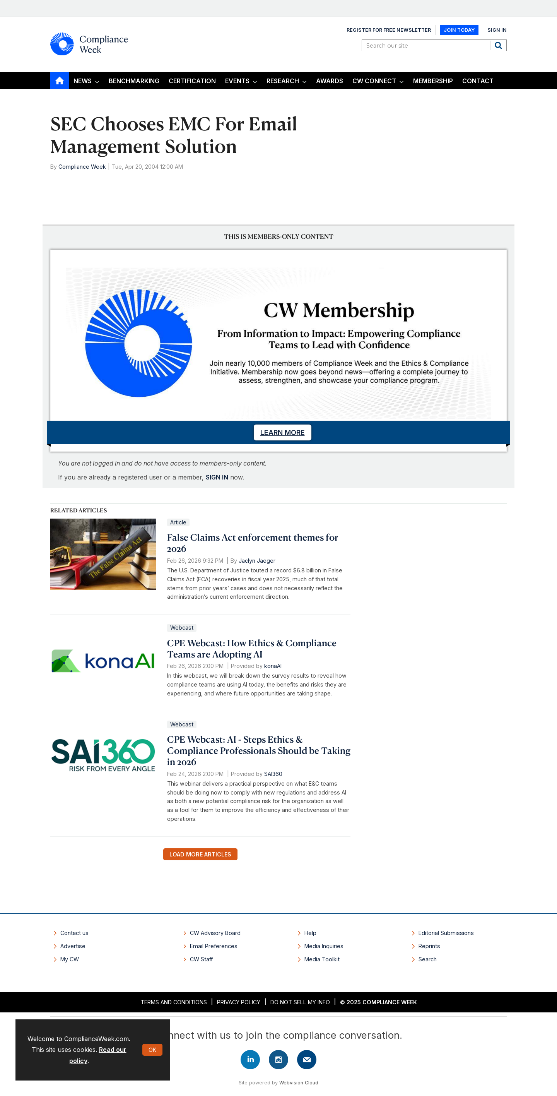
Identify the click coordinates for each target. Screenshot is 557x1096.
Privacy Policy (238, 1002)
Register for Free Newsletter (389, 30)
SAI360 (273, 774)
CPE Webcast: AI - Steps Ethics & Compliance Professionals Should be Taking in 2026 (258, 750)
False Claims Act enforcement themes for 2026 (252, 542)
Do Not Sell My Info (300, 1002)
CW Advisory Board (215, 933)
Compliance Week (82, 166)
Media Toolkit (322, 959)
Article (178, 522)
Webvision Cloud (298, 1083)
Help (310, 933)
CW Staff (201, 959)
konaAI (273, 666)
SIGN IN (217, 477)
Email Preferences (213, 946)
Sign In (497, 30)
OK (152, 1049)
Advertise (72, 946)
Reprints (429, 946)
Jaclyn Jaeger (257, 560)
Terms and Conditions (173, 1002)
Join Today (459, 30)
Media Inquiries (323, 946)
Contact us (74, 933)
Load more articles (200, 854)
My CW (69, 959)
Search (499, 45)
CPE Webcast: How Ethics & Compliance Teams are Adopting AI (252, 648)
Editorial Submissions (446, 933)
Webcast (181, 627)
